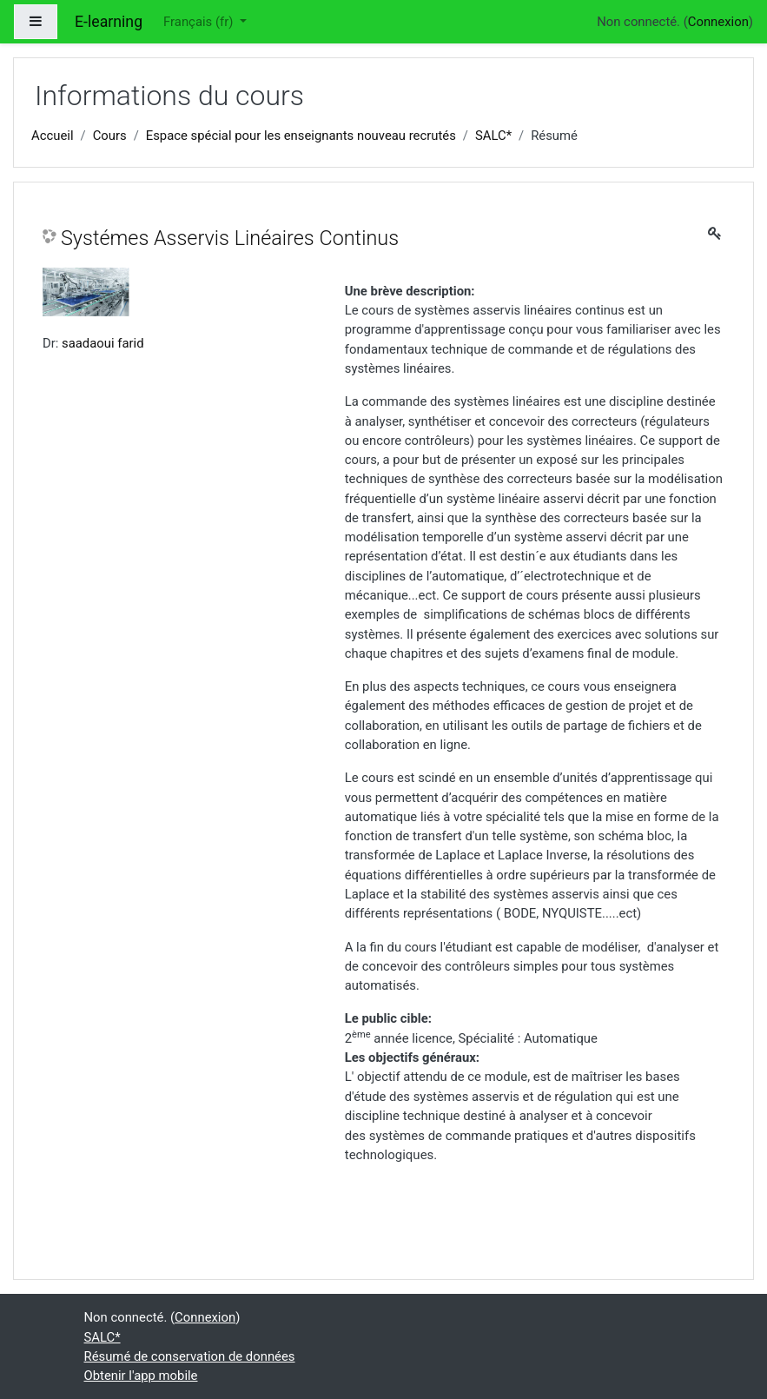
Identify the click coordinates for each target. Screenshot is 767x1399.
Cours (110, 135)
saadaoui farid (102, 343)
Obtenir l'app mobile (141, 1375)
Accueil (52, 135)
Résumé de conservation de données (189, 1356)
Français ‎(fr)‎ (199, 22)
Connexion (718, 22)
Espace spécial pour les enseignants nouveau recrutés (301, 135)
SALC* (493, 135)
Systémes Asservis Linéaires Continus (230, 238)
